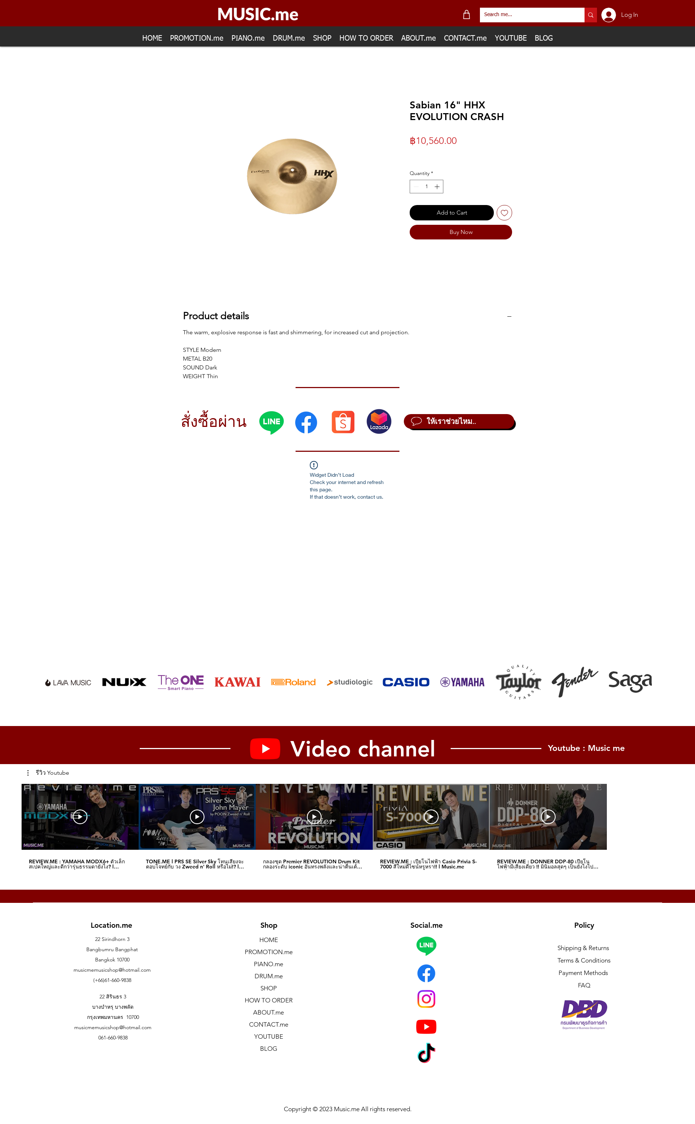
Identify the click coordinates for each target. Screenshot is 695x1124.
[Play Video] (80, 816)
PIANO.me (268, 964)
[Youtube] (426, 1026)
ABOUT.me (268, 1012)
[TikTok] (426, 1055)
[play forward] (643, 682)
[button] (48, 773)
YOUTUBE (268, 1036)
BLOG (268, 1048)
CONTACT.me (268, 1024)
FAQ (584, 985)
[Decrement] (415, 186)
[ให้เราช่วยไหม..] (459, 421)
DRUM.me (269, 976)
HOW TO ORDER (269, 1000)
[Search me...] (526, 15)
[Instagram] (426, 999)
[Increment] (437, 186)
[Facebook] (306, 422)
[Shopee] (343, 421)
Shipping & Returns (583, 948)
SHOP (268, 988)
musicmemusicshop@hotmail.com (112, 970)
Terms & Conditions (584, 960)
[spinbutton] (426, 186)
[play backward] (53, 682)
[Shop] (466, 14)
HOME (268, 940)
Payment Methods (584, 972)
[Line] (271, 422)
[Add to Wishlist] (504, 212)
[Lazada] (379, 421)
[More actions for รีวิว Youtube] (48, 773)
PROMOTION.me (269, 952)
